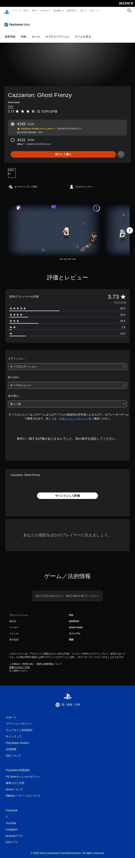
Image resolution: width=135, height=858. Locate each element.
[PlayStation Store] (17, 21)
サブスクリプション (57, 33)
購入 (82, 10)
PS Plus (44, 10)
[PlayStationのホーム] (6, 10)
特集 (23, 33)
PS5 (25, 10)
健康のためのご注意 (19, 663)
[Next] (129, 227)
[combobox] (67, 363)
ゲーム (15, 10)
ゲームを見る (83, 33)
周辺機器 (57, 10)
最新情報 (71, 10)
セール (36, 33)
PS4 (34, 10)
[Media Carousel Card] (53, 226)
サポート (94, 10)
